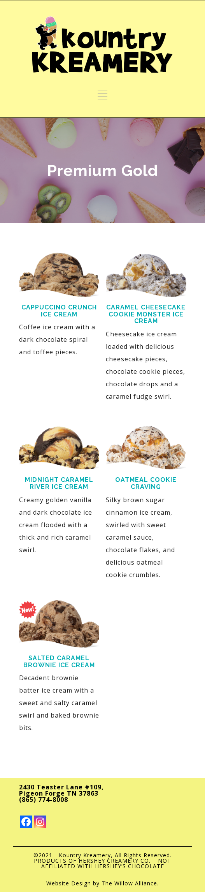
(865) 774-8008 (43, 799)
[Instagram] (40, 822)
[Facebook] (26, 822)
